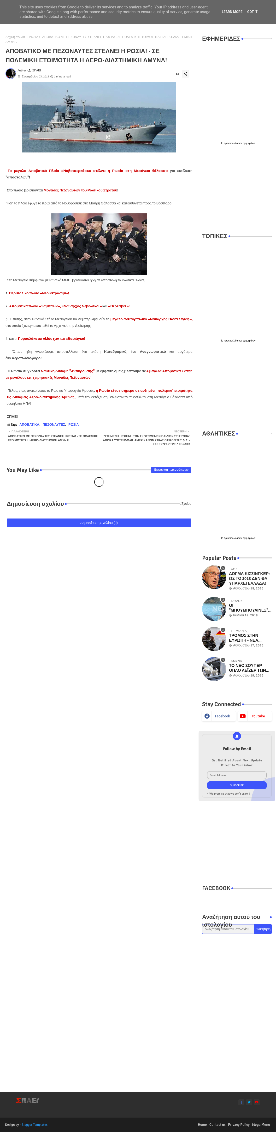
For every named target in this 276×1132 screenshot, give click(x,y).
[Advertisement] (237, 189)
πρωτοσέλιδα (231, 143)
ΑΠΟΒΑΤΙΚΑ (29, 425)
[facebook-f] (241, 1102)
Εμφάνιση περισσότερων (171, 470)
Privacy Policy (239, 1124)
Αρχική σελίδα (15, 37)
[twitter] (249, 1102)
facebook (222, 716)
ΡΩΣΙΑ (33, 37)
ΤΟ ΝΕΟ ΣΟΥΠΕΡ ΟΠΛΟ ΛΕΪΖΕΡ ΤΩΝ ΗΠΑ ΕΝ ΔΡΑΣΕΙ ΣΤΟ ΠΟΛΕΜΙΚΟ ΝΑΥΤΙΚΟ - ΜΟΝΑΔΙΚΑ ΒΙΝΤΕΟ (249, 668)
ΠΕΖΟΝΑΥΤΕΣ (54, 425)
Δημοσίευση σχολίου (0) (99, 523)
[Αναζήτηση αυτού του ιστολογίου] (228, 929)
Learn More (232, 12)
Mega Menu (261, 1124)
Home (202, 1124)
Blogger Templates (34, 1125)
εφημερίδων (249, 143)
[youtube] (257, 1102)
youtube (258, 716)
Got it (252, 12)
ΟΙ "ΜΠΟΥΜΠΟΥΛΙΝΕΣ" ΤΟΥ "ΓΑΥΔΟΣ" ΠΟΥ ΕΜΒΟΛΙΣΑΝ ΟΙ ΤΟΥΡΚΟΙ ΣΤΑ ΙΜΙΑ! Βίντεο (248, 608)
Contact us (217, 1124)
